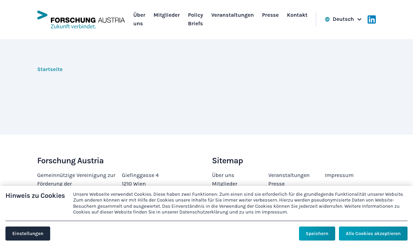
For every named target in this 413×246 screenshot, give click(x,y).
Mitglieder (224, 183)
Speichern (317, 233)
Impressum (339, 175)
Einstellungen (27, 233)
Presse (276, 183)
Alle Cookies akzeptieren (373, 233)
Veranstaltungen (289, 175)
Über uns (223, 175)
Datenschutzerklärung (204, 212)
